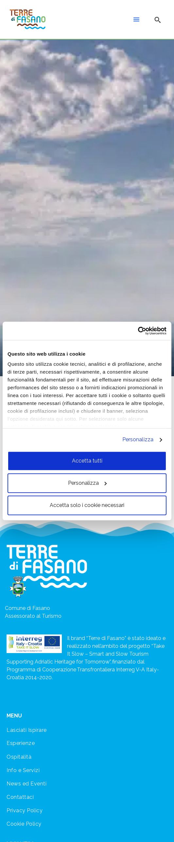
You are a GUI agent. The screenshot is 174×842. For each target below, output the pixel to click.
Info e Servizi (23, 770)
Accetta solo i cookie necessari (87, 505)
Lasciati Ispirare (27, 730)
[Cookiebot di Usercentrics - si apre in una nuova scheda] (137, 331)
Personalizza (137, 439)
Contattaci (20, 797)
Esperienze (21, 743)
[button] (136, 19)
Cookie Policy (24, 824)
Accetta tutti (87, 461)
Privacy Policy (25, 810)
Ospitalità (19, 757)
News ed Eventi (26, 784)
